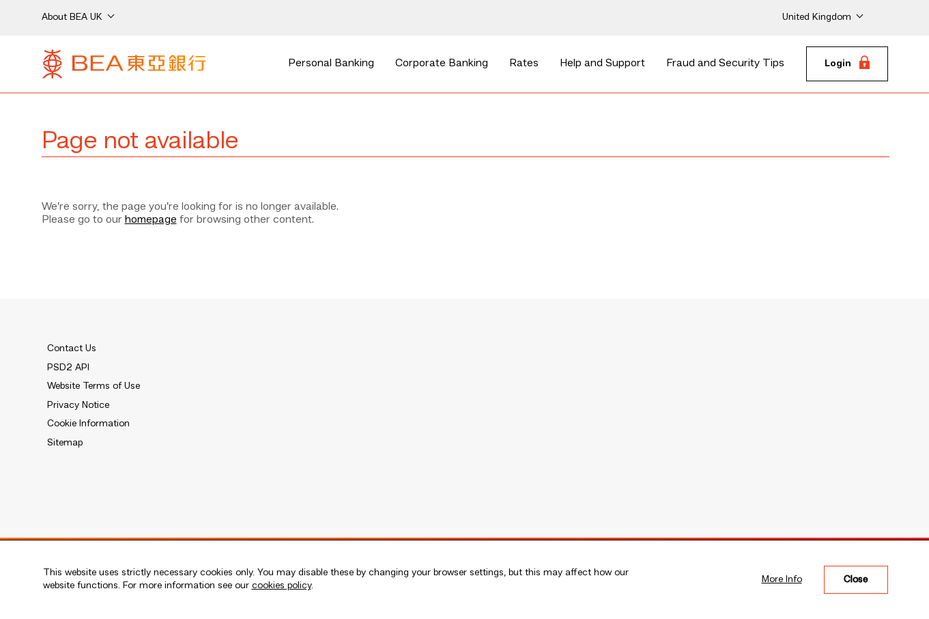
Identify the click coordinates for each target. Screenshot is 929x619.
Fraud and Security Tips (725, 63)
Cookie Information (88, 423)
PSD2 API (68, 367)
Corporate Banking (441, 63)
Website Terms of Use (93, 386)
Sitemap (65, 443)
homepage (151, 220)
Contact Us (71, 348)
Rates (524, 63)
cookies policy (281, 585)
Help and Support (602, 63)
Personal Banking (331, 63)
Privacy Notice (78, 405)
